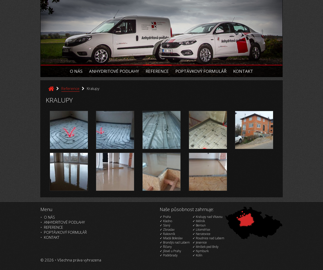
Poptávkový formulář (201, 71)
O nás (76, 71)
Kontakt (243, 71)
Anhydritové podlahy (114, 71)
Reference (157, 71)
